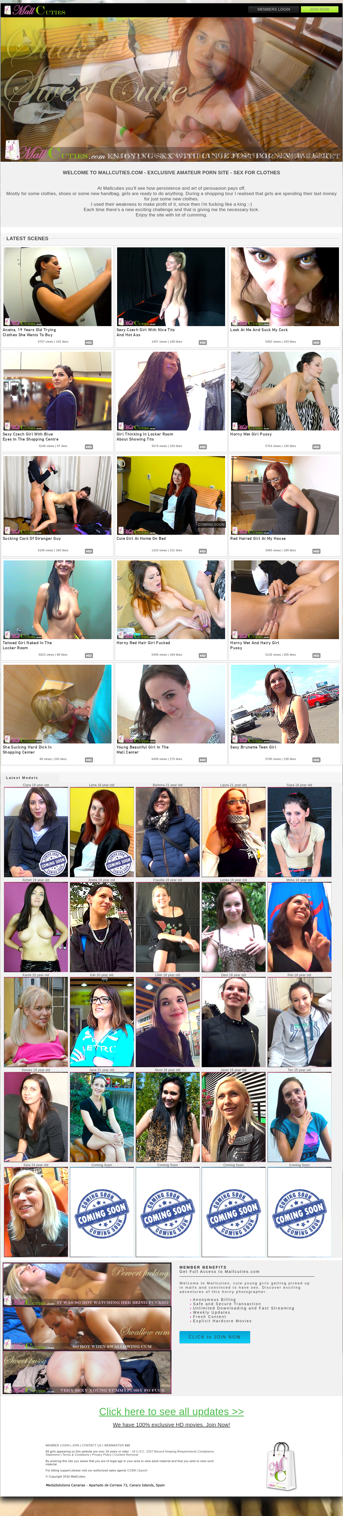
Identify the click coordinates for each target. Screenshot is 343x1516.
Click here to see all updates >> (171, 1411)
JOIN (75, 1445)
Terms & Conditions (75, 1454)
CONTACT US (92, 1445)
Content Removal (126, 1454)
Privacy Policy (101, 1454)
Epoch (143, 1470)
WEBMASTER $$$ (117, 1445)
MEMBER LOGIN (58, 1445)
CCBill (131, 1470)
